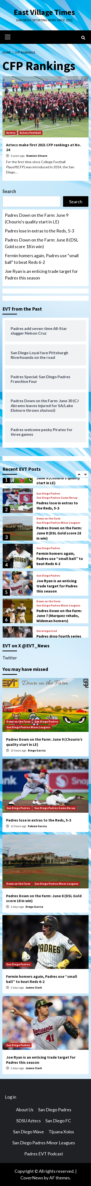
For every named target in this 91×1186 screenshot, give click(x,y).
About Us (24, 1109)
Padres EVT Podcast (43, 1153)
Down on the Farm (48, 518)
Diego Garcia (37, 750)
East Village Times (44, 12)
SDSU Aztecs (28, 1120)
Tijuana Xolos (61, 1131)
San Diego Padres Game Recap (56, 497)
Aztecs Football (30, 132)
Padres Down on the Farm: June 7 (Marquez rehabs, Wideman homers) (59, 615)
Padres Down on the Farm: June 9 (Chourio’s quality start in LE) (36, 218)
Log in (10, 1097)
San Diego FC (58, 1120)
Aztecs (11, 132)
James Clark (33, 987)
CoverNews (31, 1177)
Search (9, 191)
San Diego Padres (48, 493)
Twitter (9, 657)
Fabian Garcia (37, 826)
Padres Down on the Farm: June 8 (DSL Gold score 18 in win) (41, 243)
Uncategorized (46, 630)
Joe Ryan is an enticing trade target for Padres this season (41, 274)
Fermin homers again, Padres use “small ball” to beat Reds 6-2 (42, 259)
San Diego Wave (28, 1131)
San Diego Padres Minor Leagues (58, 522)
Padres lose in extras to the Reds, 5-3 (39, 230)
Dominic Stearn (36, 155)
